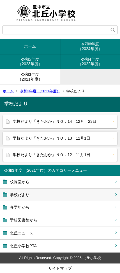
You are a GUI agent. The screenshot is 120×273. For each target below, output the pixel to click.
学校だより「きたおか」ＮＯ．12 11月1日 (51, 154)
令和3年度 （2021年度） (40, 91)
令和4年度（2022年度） (90, 61)
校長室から (19, 182)
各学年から (19, 207)
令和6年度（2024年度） (90, 46)
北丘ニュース (21, 233)
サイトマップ (60, 268)
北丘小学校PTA (23, 246)
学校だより (19, 194)
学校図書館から (23, 220)
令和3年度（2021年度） (30, 76)
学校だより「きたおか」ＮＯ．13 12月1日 (51, 138)
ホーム (30, 46)
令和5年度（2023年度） (30, 61)
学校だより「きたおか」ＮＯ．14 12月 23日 (54, 121)
